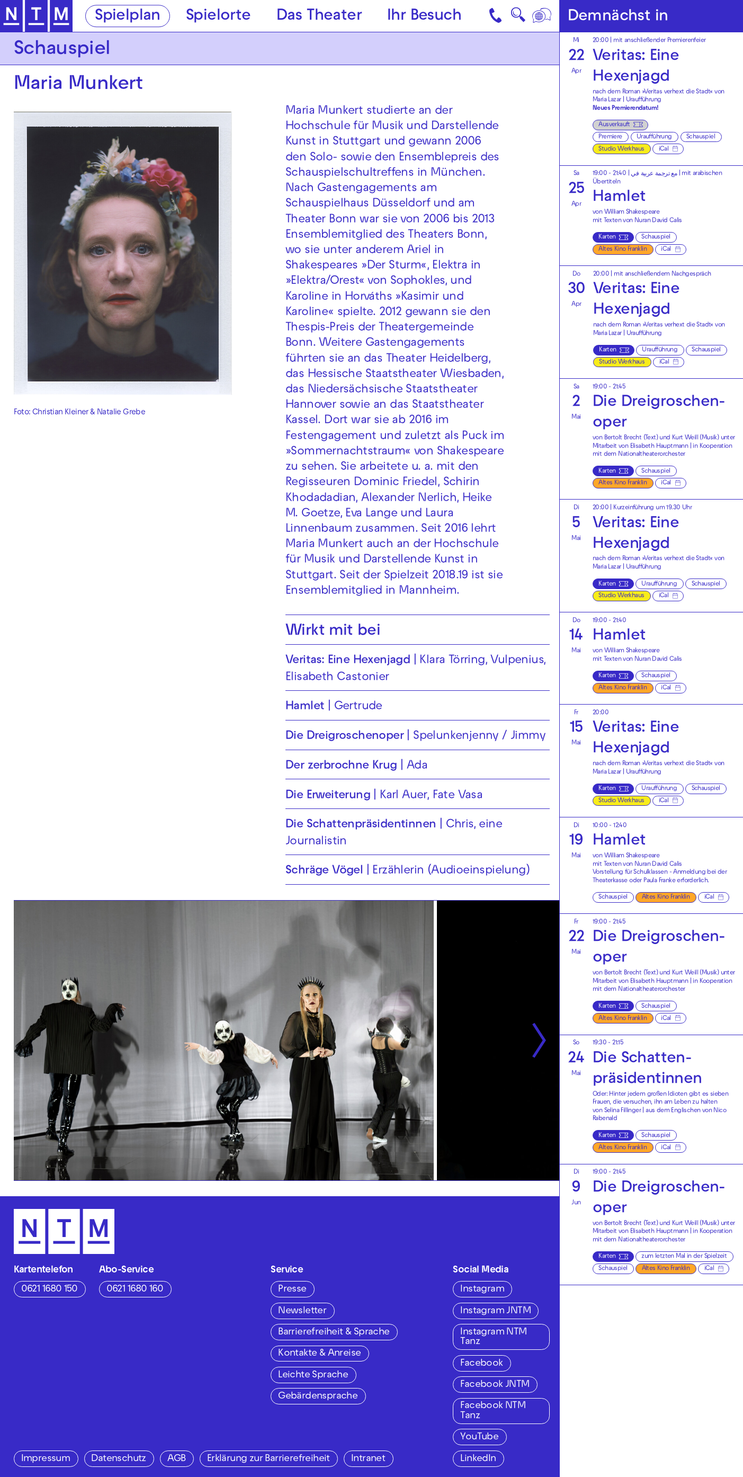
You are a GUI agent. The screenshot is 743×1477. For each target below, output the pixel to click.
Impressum (45, 1459)
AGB (176, 1459)
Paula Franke (659, 881)
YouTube (479, 1437)
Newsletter (302, 1311)
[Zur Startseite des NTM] (36, 16)
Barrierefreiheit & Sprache (333, 1332)
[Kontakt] (496, 16)
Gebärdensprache (317, 1396)
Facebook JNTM (494, 1385)
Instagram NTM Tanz (493, 1337)
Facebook (481, 1363)
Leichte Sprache (313, 1375)
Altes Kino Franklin (622, 250)
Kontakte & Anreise (319, 1353)
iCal (664, 150)
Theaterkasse (610, 881)
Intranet (368, 1459)
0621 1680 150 (49, 1289)
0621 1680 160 (135, 1289)
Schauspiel (700, 137)
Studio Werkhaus (621, 150)
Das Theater (319, 17)
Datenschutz (118, 1459)
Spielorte (218, 17)
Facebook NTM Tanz (492, 1411)
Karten (606, 238)
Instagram (482, 1289)
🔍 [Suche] (517, 17)
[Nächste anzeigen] (539, 1040)
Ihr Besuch (424, 17)
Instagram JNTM (495, 1311)
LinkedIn (478, 1459)
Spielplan (127, 17)
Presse (292, 1289)
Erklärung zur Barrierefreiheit (268, 1459)
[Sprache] (542, 16)
